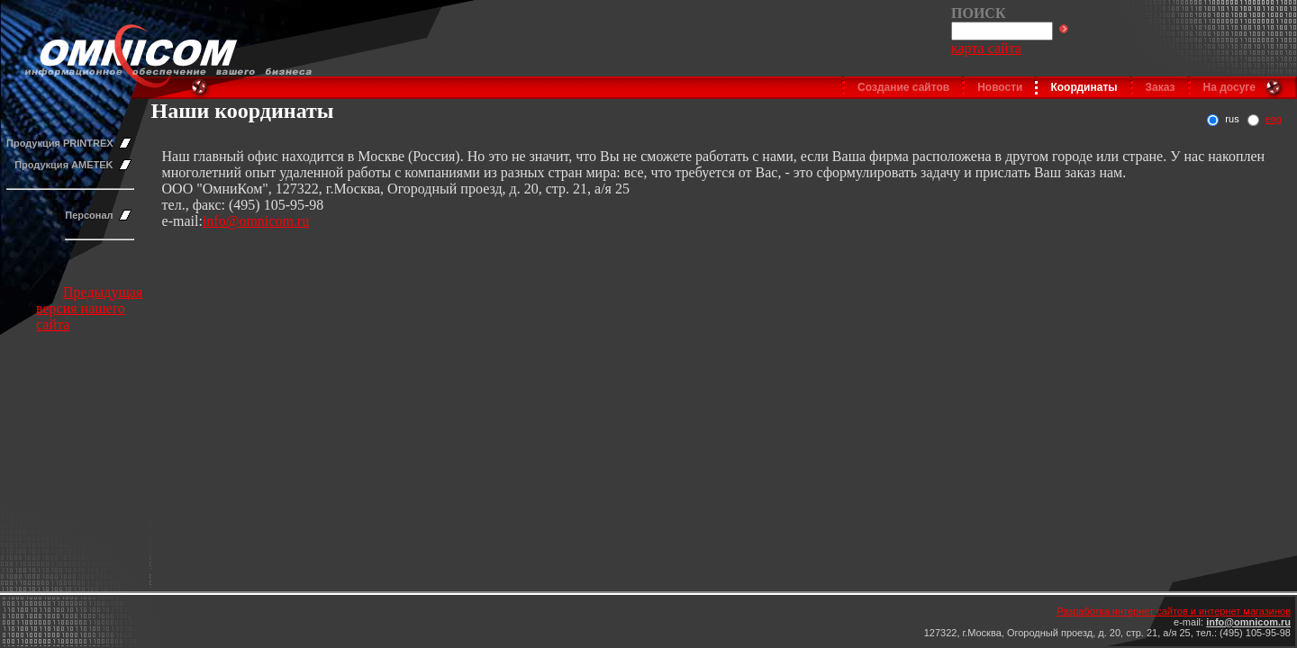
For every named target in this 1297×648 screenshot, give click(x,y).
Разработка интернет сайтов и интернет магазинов (1174, 611)
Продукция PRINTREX (59, 143)
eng (1273, 118)
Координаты (1083, 87)
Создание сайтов (903, 87)
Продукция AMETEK (63, 164)
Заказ (1160, 87)
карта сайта (986, 48)
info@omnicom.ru (256, 221)
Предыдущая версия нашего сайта (89, 308)
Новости (999, 87)
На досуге (1229, 87)
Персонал (89, 215)
